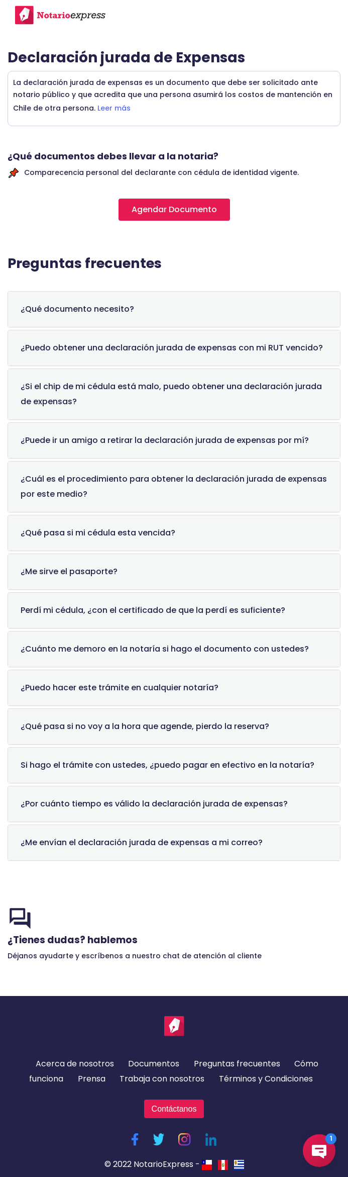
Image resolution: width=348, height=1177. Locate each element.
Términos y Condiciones (266, 1078)
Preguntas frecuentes (237, 1063)
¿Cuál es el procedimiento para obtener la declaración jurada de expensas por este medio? (174, 486)
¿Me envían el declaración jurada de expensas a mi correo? (142, 842)
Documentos (153, 1063)
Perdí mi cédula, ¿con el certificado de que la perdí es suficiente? (153, 610)
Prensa (91, 1078)
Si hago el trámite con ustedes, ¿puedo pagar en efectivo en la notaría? (167, 765)
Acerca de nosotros (75, 1063)
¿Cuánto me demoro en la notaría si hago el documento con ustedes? (165, 649)
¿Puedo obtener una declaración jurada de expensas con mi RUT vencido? (172, 347)
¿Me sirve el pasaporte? (69, 571)
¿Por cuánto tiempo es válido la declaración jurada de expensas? (154, 803)
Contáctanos (174, 1109)
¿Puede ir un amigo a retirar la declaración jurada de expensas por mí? (165, 440)
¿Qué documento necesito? (77, 309)
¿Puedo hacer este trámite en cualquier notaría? (119, 687)
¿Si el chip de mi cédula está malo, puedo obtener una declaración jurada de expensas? (171, 394)
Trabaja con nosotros (162, 1078)
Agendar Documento (174, 209)
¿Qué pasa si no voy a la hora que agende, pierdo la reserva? (145, 726)
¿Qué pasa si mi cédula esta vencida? (98, 532)
